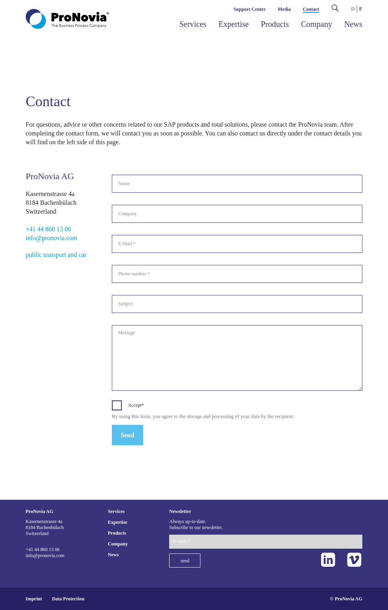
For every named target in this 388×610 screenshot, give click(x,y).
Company (316, 24)
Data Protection (68, 599)
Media (284, 9)
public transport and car (56, 254)
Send (127, 435)
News (353, 24)
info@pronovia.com (51, 237)
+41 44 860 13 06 (48, 229)
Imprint (34, 599)
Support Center (249, 9)
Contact (311, 9)
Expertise (233, 24)
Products (275, 24)
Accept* (136, 405)
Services (192, 24)
